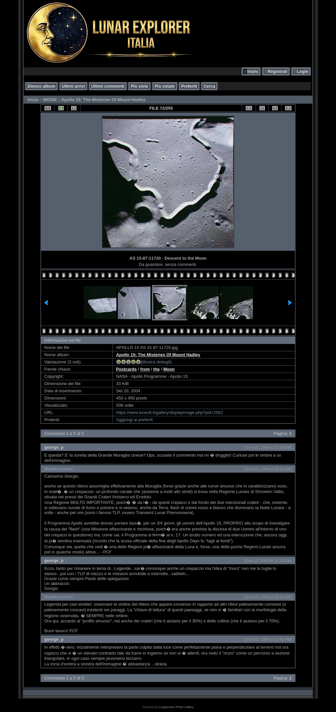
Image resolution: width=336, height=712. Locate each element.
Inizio (252, 71)
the (156, 369)
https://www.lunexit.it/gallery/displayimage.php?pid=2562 (169, 412)
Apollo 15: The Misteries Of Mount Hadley (103, 99)
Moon (169, 369)
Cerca (209, 86)
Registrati (277, 71)
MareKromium (58, 468)
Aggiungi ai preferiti (134, 419)
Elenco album (41, 86)
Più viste (139, 86)
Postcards (126, 369)
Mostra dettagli (156, 361)
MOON (49, 99)
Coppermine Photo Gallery (176, 707)
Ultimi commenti (107, 86)
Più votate (165, 86)
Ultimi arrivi (73, 86)
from (145, 369)
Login (302, 71)
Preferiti (189, 86)
